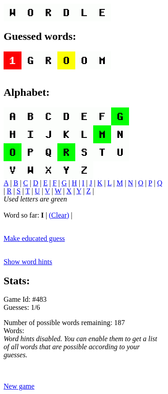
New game (19, 386)
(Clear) (59, 215)
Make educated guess (34, 238)
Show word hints (28, 262)
